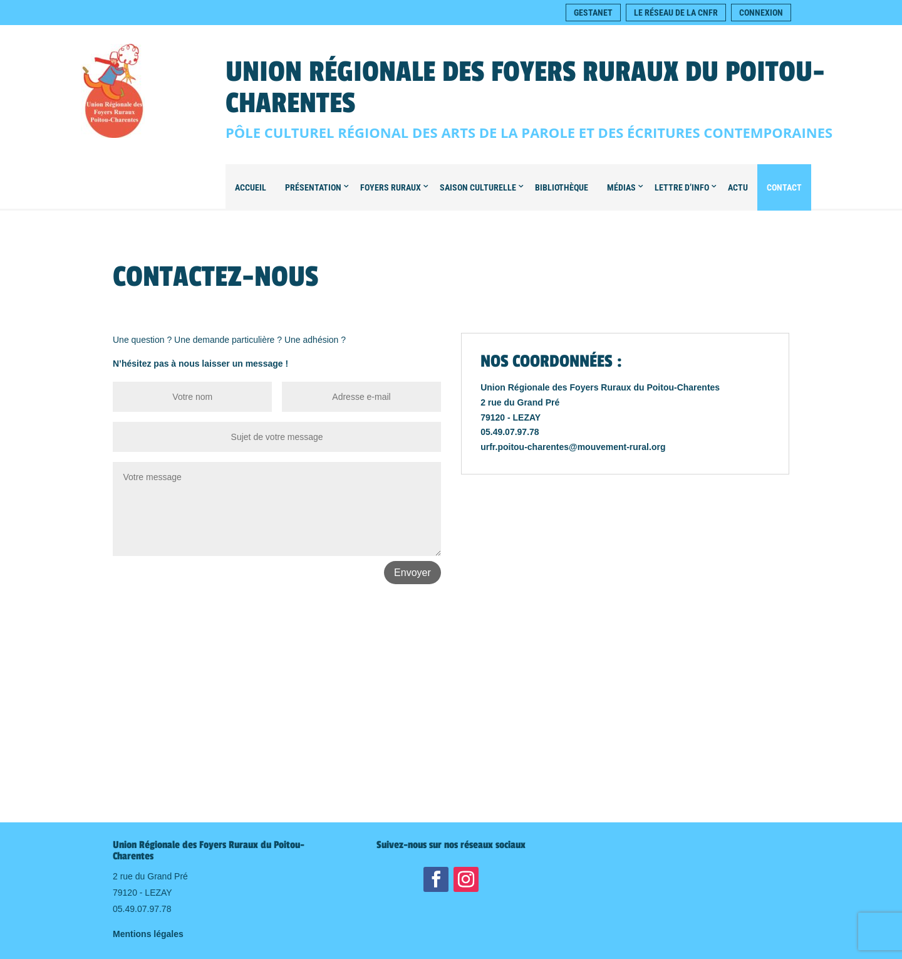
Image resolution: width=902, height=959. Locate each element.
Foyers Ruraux (390, 187)
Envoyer (412, 572)
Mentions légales (148, 934)
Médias (621, 187)
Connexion (761, 13)
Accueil (250, 187)
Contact (784, 187)
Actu (738, 187)
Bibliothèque (561, 187)
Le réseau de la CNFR (676, 13)
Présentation (313, 187)
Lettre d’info (682, 187)
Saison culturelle (478, 187)
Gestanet (593, 13)
